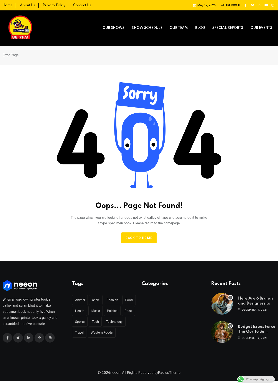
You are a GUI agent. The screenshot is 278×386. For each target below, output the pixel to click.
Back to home (139, 238)
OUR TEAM (179, 28)
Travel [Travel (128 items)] (103, 333)
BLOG (200, 28)
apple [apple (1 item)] (96, 300)
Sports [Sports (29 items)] (94, 322)
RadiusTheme (169, 377)
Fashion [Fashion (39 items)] (113, 300)
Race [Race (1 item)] (78, 322)
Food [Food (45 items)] (79, 311)
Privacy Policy (54, 5)
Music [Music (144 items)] (110, 311)
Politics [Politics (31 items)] (127, 311)
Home (7, 5)
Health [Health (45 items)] (94, 311)
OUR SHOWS (113, 28)
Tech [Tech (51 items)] (110, 322)
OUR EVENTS (261, 28)
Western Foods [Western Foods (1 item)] (86, 343)
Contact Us (82, 5)
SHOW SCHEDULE (147, 28)
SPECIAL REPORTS (227, 28)
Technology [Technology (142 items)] (83, 333)
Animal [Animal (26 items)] (80, 300)
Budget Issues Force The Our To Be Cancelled (256, 331)
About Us (27, 5)
